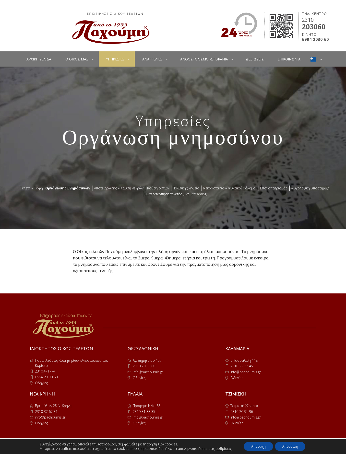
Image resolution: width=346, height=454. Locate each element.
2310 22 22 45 (241, 366)
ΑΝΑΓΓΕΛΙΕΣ (152, 59)
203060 (313, 26)
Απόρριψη (290, 446)
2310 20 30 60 (144, 366)
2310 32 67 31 (46, 411)
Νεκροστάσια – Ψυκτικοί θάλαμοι (229, 188)
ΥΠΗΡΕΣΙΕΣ (115, 59)
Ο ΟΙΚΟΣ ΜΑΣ (76, 59)
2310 (308, 19)
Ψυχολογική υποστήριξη (310, 188)
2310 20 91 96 (241, 411)
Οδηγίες (41, 383)
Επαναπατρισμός (273, 188)
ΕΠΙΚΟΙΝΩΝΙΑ (289, 59)
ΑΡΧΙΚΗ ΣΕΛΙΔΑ (38, 59)
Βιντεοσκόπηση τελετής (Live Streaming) (175, 194)
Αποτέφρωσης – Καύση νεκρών (118, 188)
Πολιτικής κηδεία (186, 188)
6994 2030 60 (315, 39)
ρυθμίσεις (224, 448)
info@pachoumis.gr (148, 372)
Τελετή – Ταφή (31, 188)
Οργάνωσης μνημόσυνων (67, 188)
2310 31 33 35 (144, 411)
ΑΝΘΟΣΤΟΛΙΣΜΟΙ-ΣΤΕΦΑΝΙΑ (204, 59)
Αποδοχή (258, 446)
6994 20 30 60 (46, 377)
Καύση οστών (158, 188)
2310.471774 (45, 371)
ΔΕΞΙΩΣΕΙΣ (255, 59)
